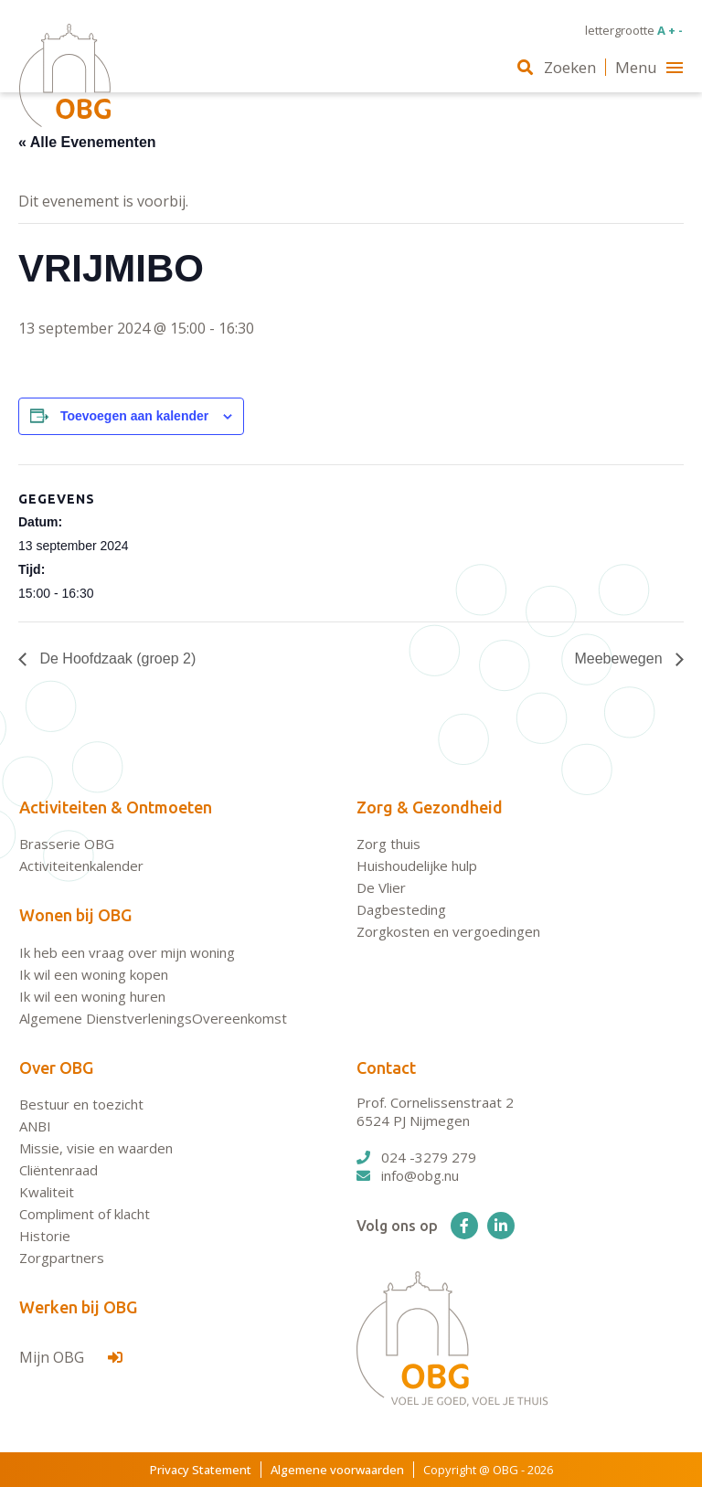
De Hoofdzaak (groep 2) (116, 658)
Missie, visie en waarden (96, 1148)
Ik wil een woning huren (92, 996)
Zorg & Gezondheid (429, 807)
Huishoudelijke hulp (416, 865)
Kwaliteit (46, 1192)
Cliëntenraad (58, 1170)
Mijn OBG (70, 1357)
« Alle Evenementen (87, 142)
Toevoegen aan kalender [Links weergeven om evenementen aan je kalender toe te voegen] (134, 416)
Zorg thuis (388, 843)
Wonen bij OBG (75, 915)
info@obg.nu (407, 1175)
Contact (386, 1067)
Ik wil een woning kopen (93, 974)
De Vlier (381, 887)
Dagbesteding (401, 909)
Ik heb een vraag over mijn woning (127, 952)
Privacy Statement (200, 1469)
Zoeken (556, 67)
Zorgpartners (61, 1257)
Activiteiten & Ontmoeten (115, 807)
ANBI (35, 1126)
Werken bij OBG (78, 1307)
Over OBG (56, 1067)
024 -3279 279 (416, 1157)
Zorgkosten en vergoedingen (448, 931)
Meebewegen (620, 658)
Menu (649, 67)
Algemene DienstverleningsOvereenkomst (153, 1018)
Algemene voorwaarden (337, 1469)
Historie (44, 1236)
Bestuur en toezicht (81, 1104)
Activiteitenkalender (81, 865)
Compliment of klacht (84, 1214)
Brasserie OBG (66, 843)
